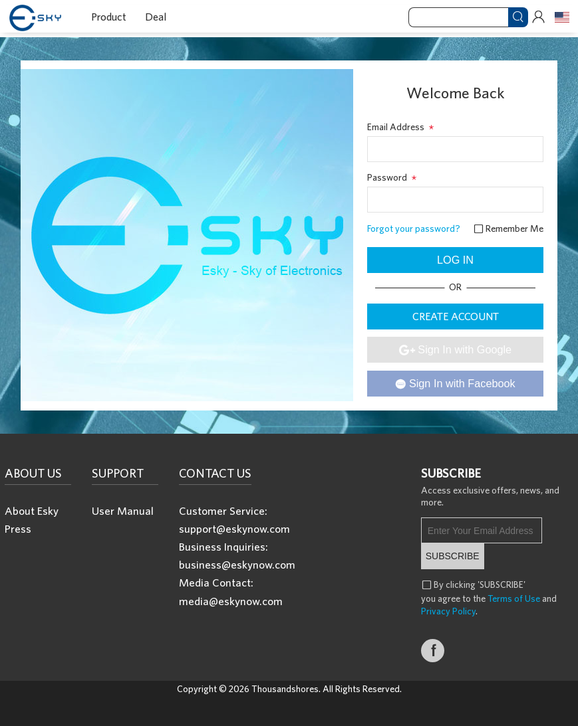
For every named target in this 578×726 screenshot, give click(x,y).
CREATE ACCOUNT (455, 316)
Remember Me (508, 228)
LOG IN (455, 260)
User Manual (123, 510)
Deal (155, 17)
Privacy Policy (448, 611)
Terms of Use (514, 598)
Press (18, 528)
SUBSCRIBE (453, 556)
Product (108, 17)
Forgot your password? (413, 228)
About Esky (32, 510)
